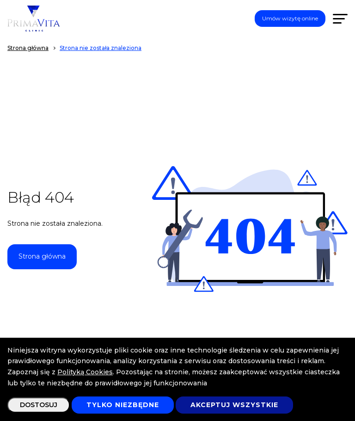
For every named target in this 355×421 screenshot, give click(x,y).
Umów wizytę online (290, 18)
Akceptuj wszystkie (234, 405)
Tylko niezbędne (122, 405)
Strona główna (42, 256)
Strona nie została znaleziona (100, 47)
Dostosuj (38, 405)
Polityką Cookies (85, 372)
